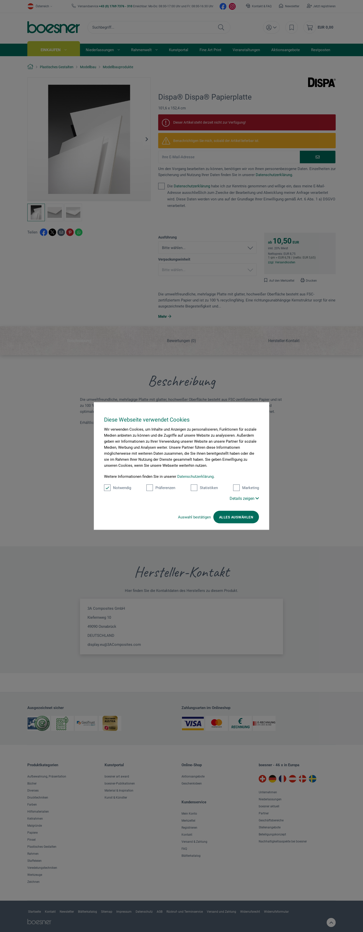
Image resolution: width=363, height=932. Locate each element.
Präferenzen (160, 488)
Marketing (246, 488)
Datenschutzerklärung (195, 476)
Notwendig (117, 488)
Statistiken (204, 488)
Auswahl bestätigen (194, 517)
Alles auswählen (236, 517)
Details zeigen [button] (244, 498)
